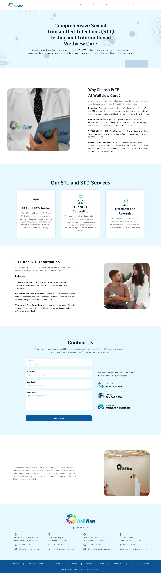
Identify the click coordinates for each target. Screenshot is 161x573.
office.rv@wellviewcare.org (133, 549)
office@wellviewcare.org (26, 549)
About (74, 564)
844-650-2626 (22, 544)
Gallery (89, 564)
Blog (102, 564)
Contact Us (117, 564)
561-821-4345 (127, 544)
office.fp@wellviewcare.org (61, 549)
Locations (59, 564)
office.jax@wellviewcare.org (97, 549)
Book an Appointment (37, 564)
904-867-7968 (91, 544)
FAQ (132, 564)
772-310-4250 (56, 544)
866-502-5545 (80, 527)
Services (15, 564)
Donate (146, 564)
